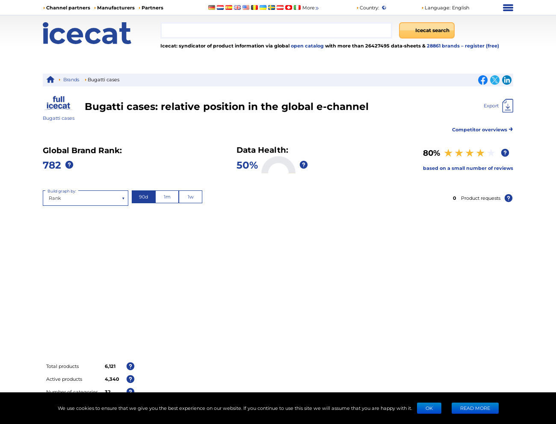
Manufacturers (116, 7)
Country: (367, 7)
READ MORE (475, 408)
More (311, 8)
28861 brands (444, 45)
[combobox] (276, 30)
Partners (152, 7)
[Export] (498, 106)
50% (247, 164)
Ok (429, 408)
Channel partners (68, 7)
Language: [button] (435, 7)
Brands (71, 79)
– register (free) (480, 45)
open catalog (307, 45)
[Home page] (101, 33)
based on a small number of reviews (468, 168)
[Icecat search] (427, 30)
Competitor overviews (482, 128)
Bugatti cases (58, 118)
